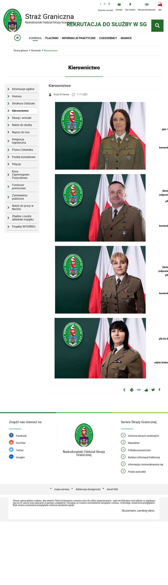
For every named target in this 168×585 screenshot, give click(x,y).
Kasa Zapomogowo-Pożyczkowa (21, 168)
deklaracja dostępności (88, 482)
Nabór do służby (22, 118)
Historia (17, 89)
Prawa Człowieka (22, 143)
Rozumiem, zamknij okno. (138, 503)
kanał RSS (112, 482)
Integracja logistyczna (19, 134)
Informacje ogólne (23, 82)
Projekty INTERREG (23, 219)
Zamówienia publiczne (19, 190)
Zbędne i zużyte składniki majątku (23, 210)
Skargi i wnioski (21, 111)
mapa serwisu (61, 482)
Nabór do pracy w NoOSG (23, 200)
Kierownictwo (50, 43)
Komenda (36, 43)
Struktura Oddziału (23, 96)
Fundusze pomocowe (19, 179)
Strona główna (21, 43)
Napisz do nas (21, 125)
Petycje (16, 157)
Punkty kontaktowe (23, 150)
